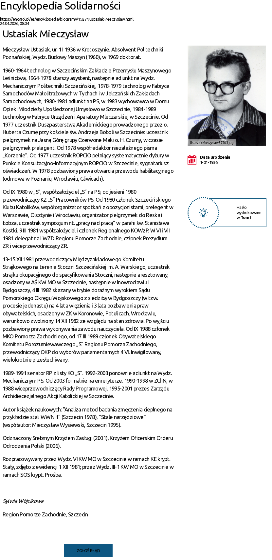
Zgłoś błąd (88, 550)
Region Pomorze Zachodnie (34, 514)
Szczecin (78, 514)
